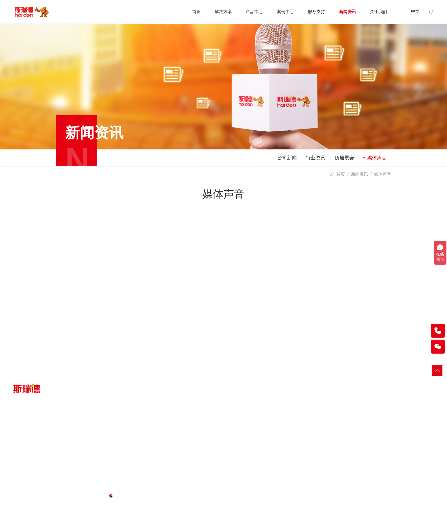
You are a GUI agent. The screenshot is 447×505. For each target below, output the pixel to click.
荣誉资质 (302, 448)
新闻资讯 (347, 11)
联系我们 (302, 471)
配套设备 (78, 448)
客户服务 (190, 448)
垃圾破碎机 (361, 496)
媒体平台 (302, 455)
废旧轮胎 (21, 463)
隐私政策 (21, 496)
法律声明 (60, 496)
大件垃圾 (21, 448)
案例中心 (285, 11)
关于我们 (378, 11)
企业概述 (302, 440)
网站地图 (40, 496)
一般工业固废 (25, 440)
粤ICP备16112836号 (88, 496)
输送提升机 (424, 496)
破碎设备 (78, 440)
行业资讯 (315, 158)
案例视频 (134, 448)
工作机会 (302, 463)
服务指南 (190, 440)
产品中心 (254, 11)
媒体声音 (375, 158)
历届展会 (344, 158)
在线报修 (190, 455)
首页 (196, 11)
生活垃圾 (21, 455)
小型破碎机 (403, 496)
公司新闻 (287, 158)
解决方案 (223, 11)
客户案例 (134, 440)
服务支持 (316, 11)
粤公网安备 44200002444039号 (142, 496)
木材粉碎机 (381, 496)
